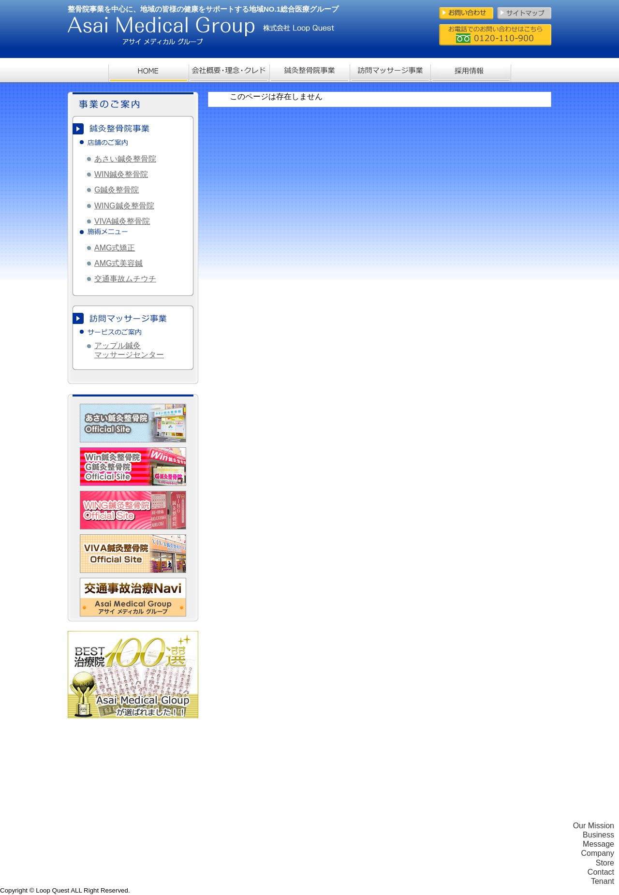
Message (598, 844)
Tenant (602, 881)
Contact (601, 872)
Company (597, 853)
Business (598, 835)
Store (605, 863)
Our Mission (593, 826)
